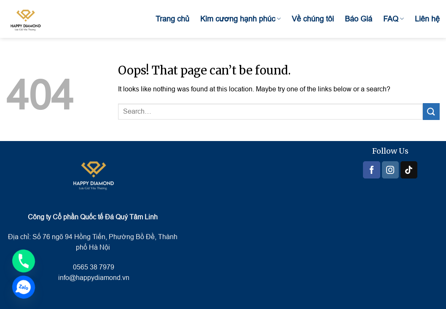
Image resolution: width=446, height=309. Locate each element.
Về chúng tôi (313, 19)
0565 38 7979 (92, 267)
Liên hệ (427, 19)
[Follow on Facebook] (371, 169)
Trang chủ (172, 19)
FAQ (393, 19)
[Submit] (431, 111)
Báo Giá (358, 19)
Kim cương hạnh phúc (240, 19)
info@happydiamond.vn (93, 277)
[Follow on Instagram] (390, 169)
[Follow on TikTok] (408, 169)
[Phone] (23, 261)
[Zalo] (23, 287)
